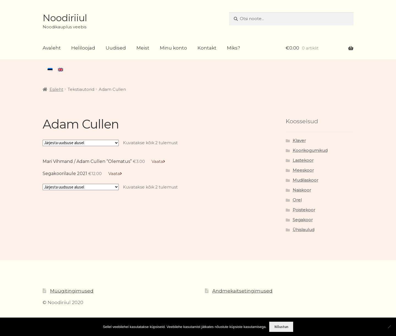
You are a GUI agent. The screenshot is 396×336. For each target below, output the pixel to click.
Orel (297, 200)
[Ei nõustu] (389, 326)
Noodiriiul (65, 18)
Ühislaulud (303, 229)
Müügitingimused (72, 291)
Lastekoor (303, 160)
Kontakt (206, 48)
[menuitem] (50, 69)
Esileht (56, 89)
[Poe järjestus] (81, 143)
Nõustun (281, 326)
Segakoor (303, 219)
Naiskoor (302, 190)
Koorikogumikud (310, 150)
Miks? (233, 48)
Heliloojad (83, 48)
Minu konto (173, 48)
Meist (142, 48)
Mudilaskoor (305, 180)
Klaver (299, 140)
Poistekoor (304, 209)
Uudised (116, 48)
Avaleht (52, 48)
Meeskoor (303, 170)
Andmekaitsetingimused (242, 291)
